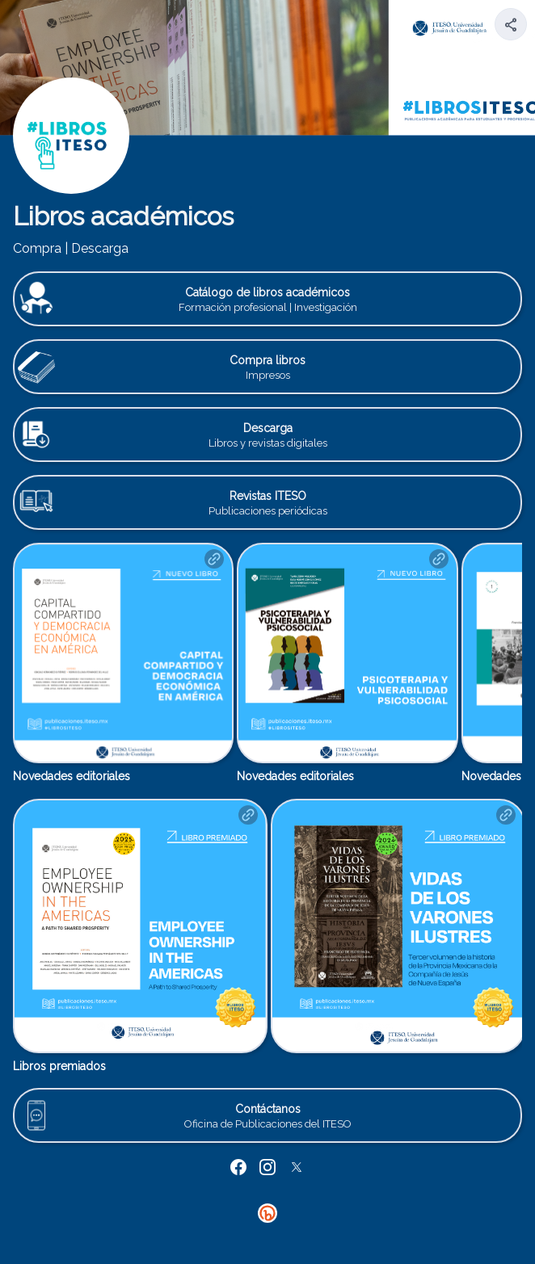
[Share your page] (511, 24)
